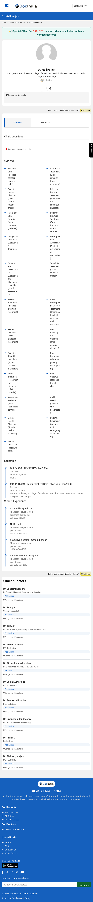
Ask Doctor (46, 122)
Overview (18, 122)
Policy (27, 898)
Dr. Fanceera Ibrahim (14, 700)
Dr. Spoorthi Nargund (14, 588)
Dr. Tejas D (9, 626)
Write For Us (11, 853)
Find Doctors (11, 812)
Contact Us (10, 849)
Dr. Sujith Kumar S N (14, 681)
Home (4, 22)
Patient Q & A (12, 819)
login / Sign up (80, 6)
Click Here (85, 110)
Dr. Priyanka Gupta (13, 644)
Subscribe (84, 885)
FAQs (7, 846)
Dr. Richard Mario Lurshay (17, 663)
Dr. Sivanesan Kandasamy (17, 719)
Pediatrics (24, 22)
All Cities (9, 816)
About (8, 842)
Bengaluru (13, 22)
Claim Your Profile (14, 829)
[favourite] (42, 88)
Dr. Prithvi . (9, 737)
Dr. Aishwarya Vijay (13, 756)
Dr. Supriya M (10, 607)
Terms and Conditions (12, 898)
